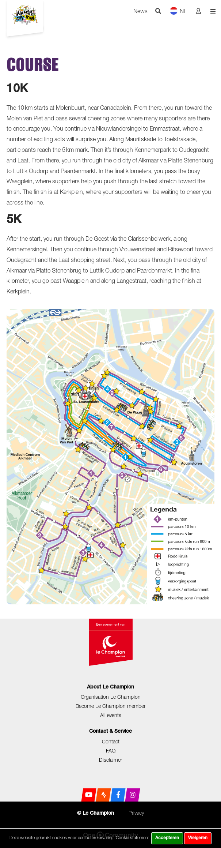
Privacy (136, 813)
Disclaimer (110, 760)
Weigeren (197, 838)
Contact (110, 741)
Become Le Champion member (110, 706)
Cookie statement (132, 837)
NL (178, 11)
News (140, 11)
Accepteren (167, 838)
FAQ (110, 750)
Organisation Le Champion (111, 697)
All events (110, 715)
